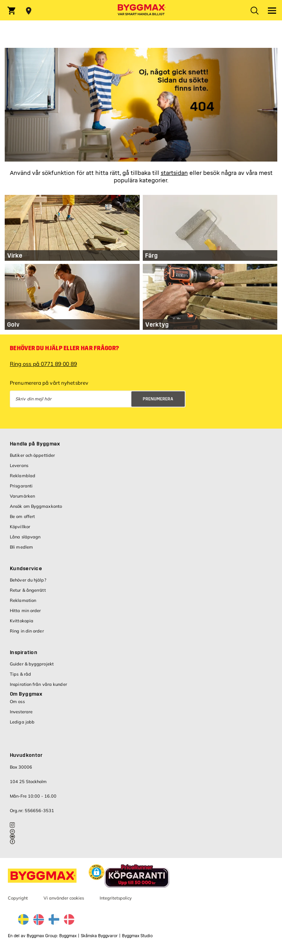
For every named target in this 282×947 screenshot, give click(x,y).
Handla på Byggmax (35, 444)
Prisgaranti (21, 486)
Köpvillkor (20, 526)
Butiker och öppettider (32, 455)
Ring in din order (27, 631)
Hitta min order (25, 610)
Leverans (19, 465)
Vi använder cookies (64, 898)
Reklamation (23, 600)
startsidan (174, 173)
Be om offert (22, 516)
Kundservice (26, 568)
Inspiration (23, 652)
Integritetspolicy (116, 898)
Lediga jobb (22, 722)
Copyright (18, 898)
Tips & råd (20, 674)
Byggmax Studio (137, 935)
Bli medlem (21, 547)
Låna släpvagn (25, 537)
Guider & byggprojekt (32, 664)
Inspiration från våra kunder (38, 684)
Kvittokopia (21, 620)
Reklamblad (22, 475)
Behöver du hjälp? (28, 580)
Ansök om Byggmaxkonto (36, 506)
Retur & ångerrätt (28, 590)
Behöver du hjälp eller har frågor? (64, 348)
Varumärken (22, 496)
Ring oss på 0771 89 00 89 (43, 363)
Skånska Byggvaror (99, 935)
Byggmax (67, 935)
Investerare (21, 711)
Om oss (17, 701)
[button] (96, 873)
